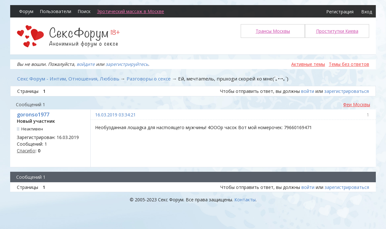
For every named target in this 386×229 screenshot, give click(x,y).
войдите (86, 64)
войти (307, 91)
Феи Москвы (356, 104)
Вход (366, 12)
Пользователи (55, 11)
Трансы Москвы (273, 31)
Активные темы (308, 64)
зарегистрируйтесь (127, 64)
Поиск (84, 11)
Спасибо (26, 151)
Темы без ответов (349, 64)
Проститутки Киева (337, 31)
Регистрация (340, 12)
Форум (26, 11)
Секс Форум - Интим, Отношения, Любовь (68, 78)
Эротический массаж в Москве (130, 11)
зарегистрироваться (346, 91)
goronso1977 (33, 114)
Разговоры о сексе (149, 78)
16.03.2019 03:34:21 (115, 115)
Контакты (245, 200)
